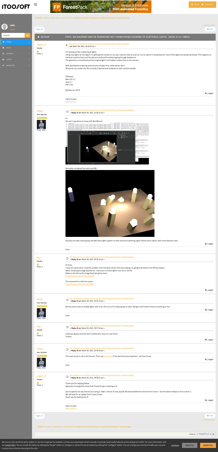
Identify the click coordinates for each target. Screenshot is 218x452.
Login (195, 4)
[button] (35, 4)
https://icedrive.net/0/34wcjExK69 (79, 276)
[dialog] (109, 445)
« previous (207, 25)
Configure (175, 445)
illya (39, 258)
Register (207, 4)
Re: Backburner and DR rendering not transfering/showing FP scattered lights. (102, 110)
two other (108, 356)
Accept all (208, 445)
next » (213, 25)
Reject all (189, 445)
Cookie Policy (10, 445)
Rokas (40, 111)
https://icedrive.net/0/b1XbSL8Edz (79, 284)
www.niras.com (70, 101)
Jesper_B (41, 45)
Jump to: (192, 434)
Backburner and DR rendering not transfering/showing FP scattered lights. (99, 44)
